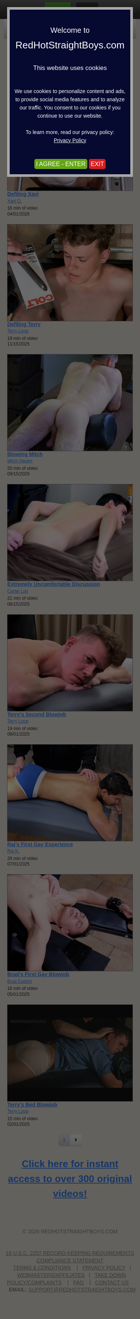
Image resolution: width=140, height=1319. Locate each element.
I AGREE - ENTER (60, 164)
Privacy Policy (70, 140)
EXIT (97, 164)
